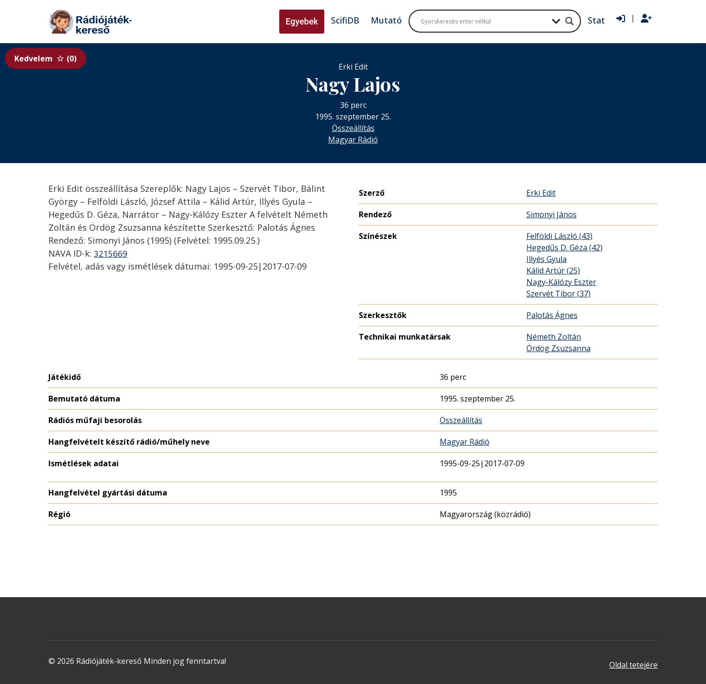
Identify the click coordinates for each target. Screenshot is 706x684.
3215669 (110, 253)
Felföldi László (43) (559, 236)
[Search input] (484, 21)
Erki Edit (541, 193)
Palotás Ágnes (552, 315)
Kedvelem (45, 58)
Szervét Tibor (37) (558, 293)
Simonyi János (551, 214)
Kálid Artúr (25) (553, 270)
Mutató (386, 20)
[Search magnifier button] (569, 21)
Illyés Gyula (546, 259)
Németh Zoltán (553, 336)
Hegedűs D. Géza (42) (564, 247)
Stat (596, 20)
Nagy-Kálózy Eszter (561, 282)
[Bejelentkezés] (621, 19)
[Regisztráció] (646, 19)
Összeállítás (353, 128)
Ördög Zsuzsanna (558, 348)
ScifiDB (345, 20)
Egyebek (301, 21)
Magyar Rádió (353, 139)
